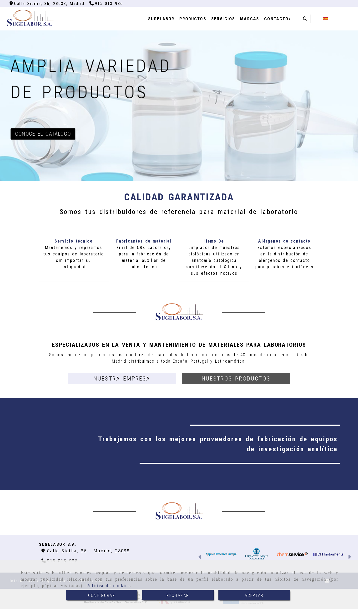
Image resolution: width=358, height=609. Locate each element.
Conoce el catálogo (43, 134)
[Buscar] (305, 19)
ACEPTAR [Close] (254, 595)
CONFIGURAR (101, 595)
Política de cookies (108, 585)
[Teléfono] (106, 3)
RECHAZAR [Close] (177, 595)
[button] (122, 378)
